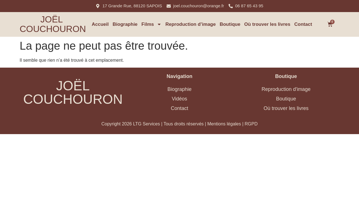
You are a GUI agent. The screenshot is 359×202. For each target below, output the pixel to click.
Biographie (125, 24)
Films (151, 24)
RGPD (251, 123)
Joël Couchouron (53, 24)
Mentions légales (224, 123)
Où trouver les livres (267, 24)
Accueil (100, 24)
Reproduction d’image (190, 24)
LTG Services (146, 123)
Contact (303, 24)
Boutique (230, 24)
